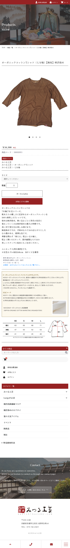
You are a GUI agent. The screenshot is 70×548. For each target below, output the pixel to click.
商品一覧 (10, 47)
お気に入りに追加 (22, 201)
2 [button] (33, 138)
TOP (3, 47)
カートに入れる (22, 194)
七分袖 (17, 167)
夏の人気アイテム (11, 416)
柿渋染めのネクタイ (12, 410)
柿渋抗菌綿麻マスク (12, 404)
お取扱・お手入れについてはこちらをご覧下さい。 (22, 265)
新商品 (6, 428)
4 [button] (40, 138)
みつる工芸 (8, 391)
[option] (35, 102)
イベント (7, 422)
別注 (5, 434)
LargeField (9, 398)
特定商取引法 (8, 442)
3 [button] (37, 138)
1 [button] (30, 138)
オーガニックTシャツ (23, 164)
